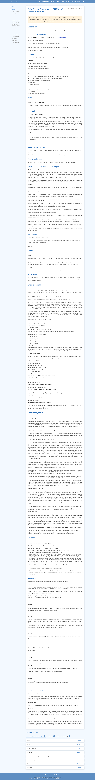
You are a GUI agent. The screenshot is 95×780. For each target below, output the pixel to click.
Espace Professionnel (76, 1)
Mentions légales (37, 777)
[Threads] (57, 774)
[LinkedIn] (52, 774)
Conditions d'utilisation (47, 777)
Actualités (38, 1)
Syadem (34, 778)
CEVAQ (52, 1)
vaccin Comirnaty (62, 37)
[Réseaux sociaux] (83, 1)
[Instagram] (45, 774)
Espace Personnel (65, 1)
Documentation (45, 1)
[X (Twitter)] (48, 774)
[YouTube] (50, 774)
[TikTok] (54, 774)
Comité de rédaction (56, 777)
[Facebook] (59, 774)
